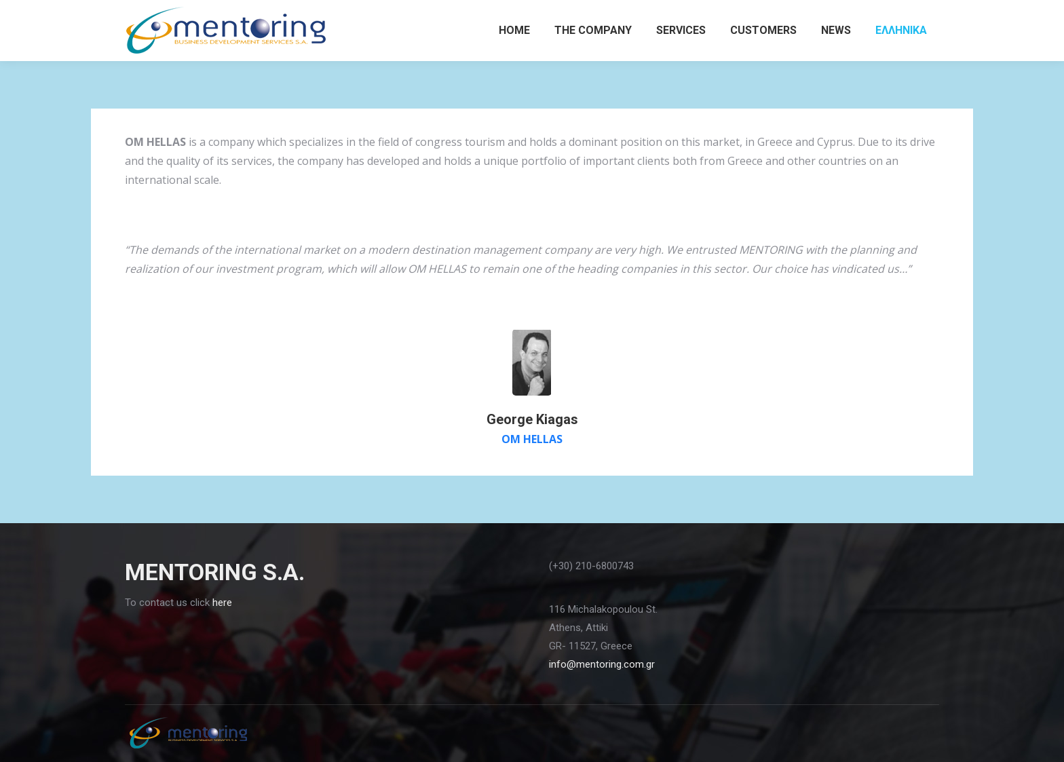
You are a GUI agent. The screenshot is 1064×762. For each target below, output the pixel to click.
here (222, 602)
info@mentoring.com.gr (602, 664)
